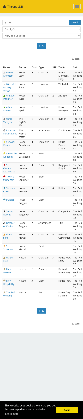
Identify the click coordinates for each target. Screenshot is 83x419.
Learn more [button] (11, 413)
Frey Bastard (7, 271)
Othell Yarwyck (7, 120)
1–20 (41, 45)
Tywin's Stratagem (8, 178)
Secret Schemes (8, 247)
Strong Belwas (8, 213)
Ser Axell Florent (9, 143)
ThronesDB (12, 6)
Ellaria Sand (7, 236)
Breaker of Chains (8, 224)
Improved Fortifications (10, 132)
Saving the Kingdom (10, 155)
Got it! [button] (67, 410)
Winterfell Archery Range (9, 87)
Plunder (10, 199)
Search (74, 22)
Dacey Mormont (8, 74)
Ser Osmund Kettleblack (9, 168)
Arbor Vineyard (7, 109)
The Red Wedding (9, 294)
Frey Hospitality (8, 282)
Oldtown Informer (9, 97)
